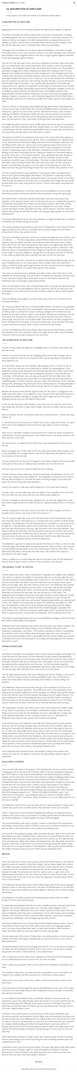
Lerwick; (34, 823)
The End (38, 1061)
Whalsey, (38, 355)
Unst (13, 518)
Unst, (37, 1036)
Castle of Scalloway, (56, 777)
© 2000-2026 (51, 1069)
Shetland (5, 29)
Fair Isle (55, 286)
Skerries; (45, 366)
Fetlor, (13, 546)
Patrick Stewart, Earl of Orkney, (43, 789)
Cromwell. (6, 789)
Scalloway (39, 347)
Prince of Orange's (61, 93)
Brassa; (42, 674)
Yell (12, 492)
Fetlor (13, 510)
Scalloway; (8, 772)
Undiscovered (13, 3)
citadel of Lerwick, (25, 833)
